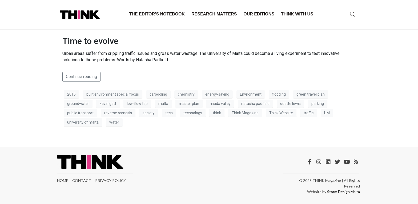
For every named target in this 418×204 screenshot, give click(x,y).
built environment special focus (112, 94)
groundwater (78, 103)
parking (317, 103)
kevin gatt (108, 103)
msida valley (220, 103)
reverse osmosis (118, 113)
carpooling (158, 94)
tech (169, 113)
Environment (251, 94)
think (217, 113)
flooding (279, 94)
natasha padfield (255, 103)
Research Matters (214, 14)
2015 (71, 94)
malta (163, 103)
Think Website (281, 113)
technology (192, 113)
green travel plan (310, 94)
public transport (80, 113)
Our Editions (258, 14)
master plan (189, 103)
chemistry (186, 94)
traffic (309, 113)
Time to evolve (90, 41)
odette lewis (290, 103)
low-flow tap (137, 103)
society (149, 113)
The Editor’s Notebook (157, 14)
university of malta (83, 122)
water (114, 122)
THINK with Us (297, 14)
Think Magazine (245, 113)
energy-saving (217, 94)
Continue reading (81, 76)
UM (327, 113)
